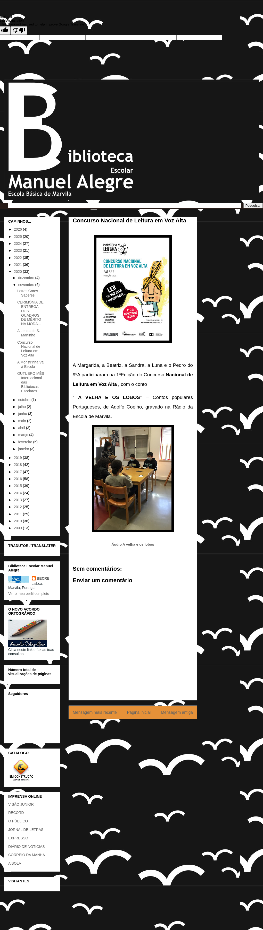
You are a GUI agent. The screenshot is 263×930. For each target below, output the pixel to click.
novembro (26, 285)
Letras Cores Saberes (27, 293)
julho (22, 407)
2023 (18, 250)
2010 (18, 521)
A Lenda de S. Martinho (28, 333)
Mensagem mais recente (95, 712)
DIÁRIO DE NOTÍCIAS (26, 847)
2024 (18, 243)
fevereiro (25, 442)
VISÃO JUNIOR (21, 804)
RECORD (16, 813)
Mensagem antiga (177, 712)
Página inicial (139, 712)
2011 (18, 514)
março (23, 435)
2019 (18, 458)
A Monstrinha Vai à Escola (30, 364)
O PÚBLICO (18, 821)
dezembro (26, 278)
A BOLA (14, 863)
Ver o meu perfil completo (28, 594)
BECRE (43, 578)
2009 (18, 528)
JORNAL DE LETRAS (25, 830)
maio (22, 421)
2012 (18, 507)
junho (23, 414)
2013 (18, 500)
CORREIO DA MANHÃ (26, 855)
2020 (18, 272)
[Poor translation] (19, 30)
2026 (18, 229)
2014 (18, 493)
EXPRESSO (18, 838)
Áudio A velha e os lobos (132, 544)
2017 (18, 472)
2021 (18, 265)
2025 (18, 236)
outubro (24, 400)
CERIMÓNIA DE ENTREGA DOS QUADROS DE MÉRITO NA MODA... (30, 313)
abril (22, 428)
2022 (18, 258)
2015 (18, 486)
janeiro (24, 449)
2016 (18, 479)
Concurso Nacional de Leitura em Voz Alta (28, 348)
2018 (18, 465)
